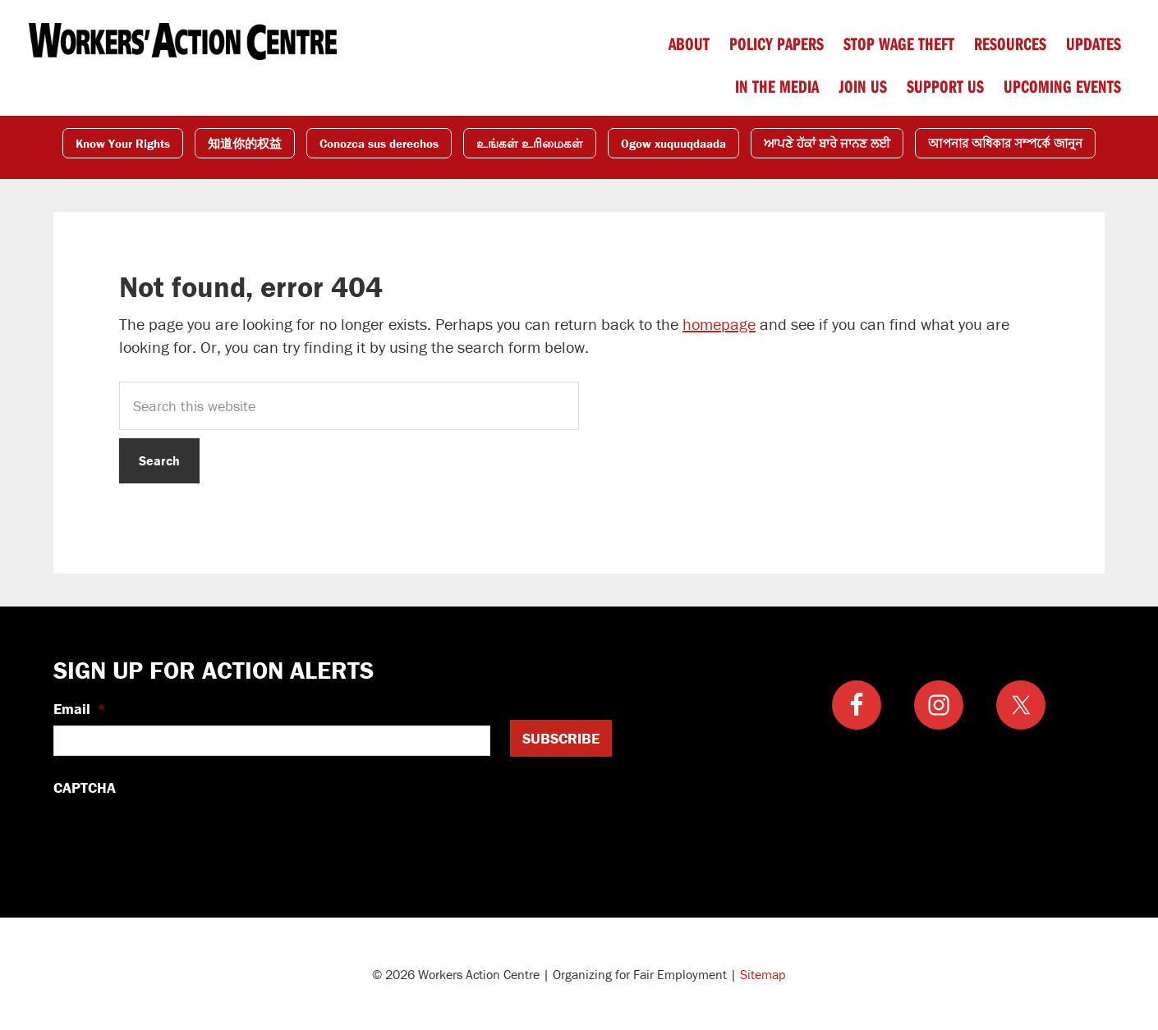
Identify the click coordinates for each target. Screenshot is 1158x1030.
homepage (719, 324)
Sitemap (763, 974)
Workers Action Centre (183, 41)
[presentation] (178, 836)
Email (79, 708)
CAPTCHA (84, 787)
